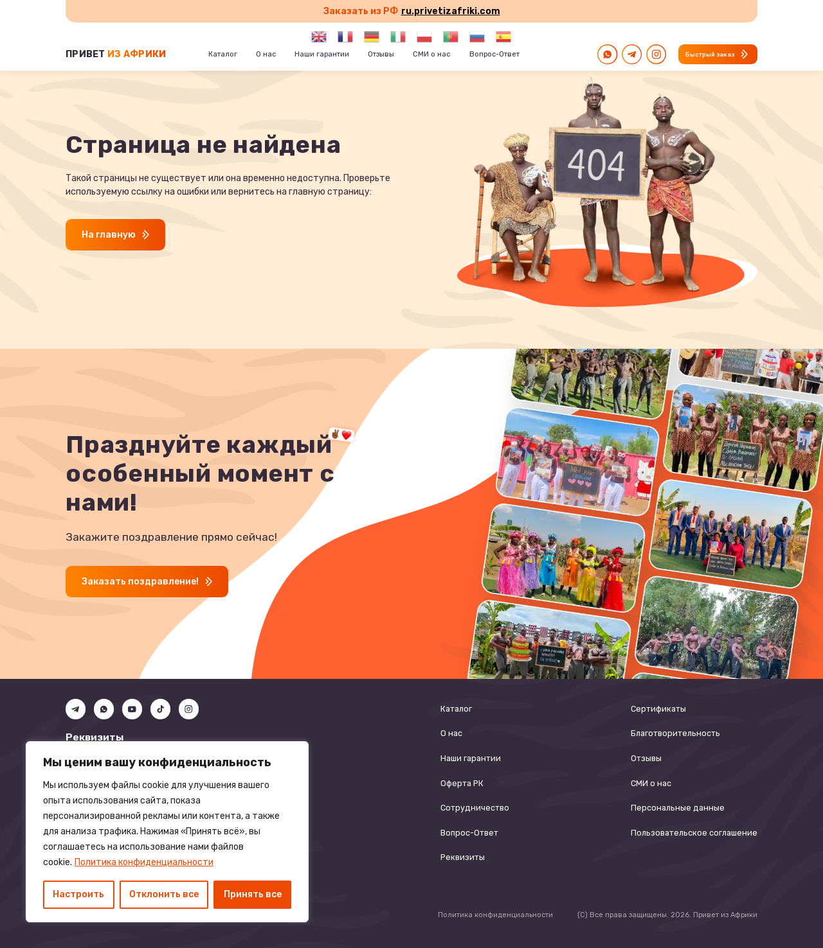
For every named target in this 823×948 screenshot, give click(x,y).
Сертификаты (658, 709)
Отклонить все (164, 894)
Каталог (456, 709)
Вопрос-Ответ (469, 833)
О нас (451, 733)
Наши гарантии (470, 758)
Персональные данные (678, 807)
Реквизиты (462, 857)
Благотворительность (675, 733)
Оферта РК (462, 783)
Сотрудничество (474, 807)
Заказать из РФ (411, 11)
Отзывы (646, 758)
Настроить (78, 894)
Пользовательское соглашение (694, 833)
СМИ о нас (651, 783)
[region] (167, 831)
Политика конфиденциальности (144, 862)
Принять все (253, 894)
